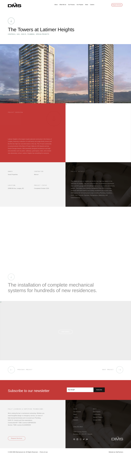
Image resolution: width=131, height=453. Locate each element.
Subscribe (99, 389)
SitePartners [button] (119, 452)
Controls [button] (12, 34)
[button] (14, 5)
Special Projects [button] (42, 34)
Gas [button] (19, 34)
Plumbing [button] (31, 34)
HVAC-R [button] (24, 34)
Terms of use (44, 452)
